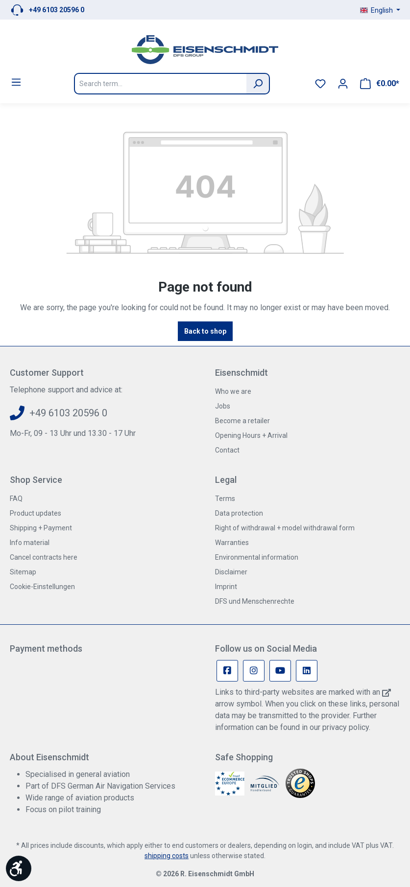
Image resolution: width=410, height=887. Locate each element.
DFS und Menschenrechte (254, 601)
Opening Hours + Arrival (251, 435)
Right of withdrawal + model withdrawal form (285, 528)
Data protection (239, 513)
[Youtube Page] (280, 670)
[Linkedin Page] (306, 670)
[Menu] (16, 82)
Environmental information (256, 557)
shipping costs (167, 856)
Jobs (222, 406)
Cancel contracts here (43, 557)
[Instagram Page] (253, 670)
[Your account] (343, 83)
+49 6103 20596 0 (56, 10)
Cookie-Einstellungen (42, 587)
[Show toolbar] (18, 868)
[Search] (258, 83)
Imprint (226, 587)
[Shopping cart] (379, 83)
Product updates (35, 513)
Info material (29, 542)
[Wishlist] (320, 83)
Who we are (233, 391)
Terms (225, 498)
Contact (227, 450)
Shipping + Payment (41, 528)
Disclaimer (231, 572)
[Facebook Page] (227, 670)
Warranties (232, 542)
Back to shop (205, 331)
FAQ (16, 498)
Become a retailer (242, 421)
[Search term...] (160, 83)
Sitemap (23, 572)
